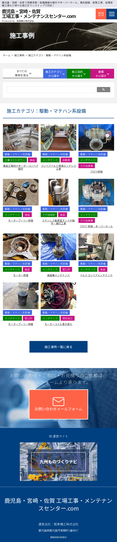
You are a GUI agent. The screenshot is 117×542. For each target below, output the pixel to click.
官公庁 (66, 269)
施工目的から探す (73, 74)
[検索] (51, 90)
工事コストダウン (15, 160)
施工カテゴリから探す (44, 74)
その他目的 (49, 214)
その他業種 (86, 166)
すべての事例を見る (16, 73)
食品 (32, 160)
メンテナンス (50, 160)
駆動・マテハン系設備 (17, 154)
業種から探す (101, 74)
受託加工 (68, 318)
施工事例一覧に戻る (58, 346)
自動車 (66, 160)
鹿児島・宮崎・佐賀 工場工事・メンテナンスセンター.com (58, 504)
